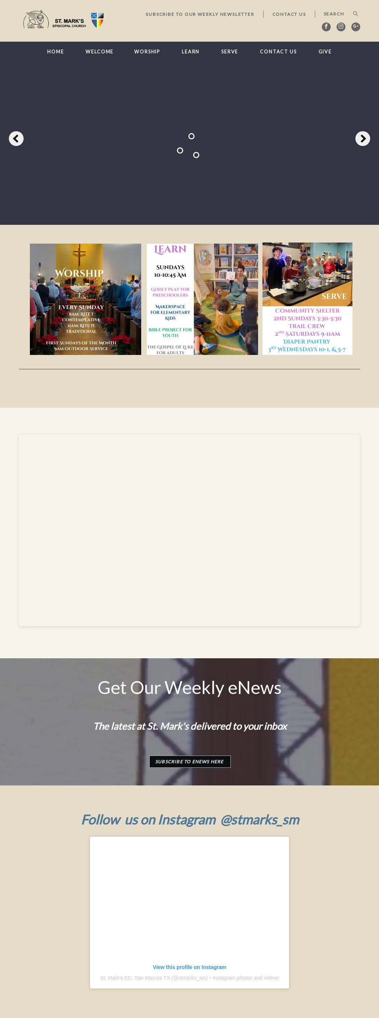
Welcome (100, 52)
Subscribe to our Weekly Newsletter (200, 14)
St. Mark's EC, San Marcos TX (135, 978)
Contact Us (289, 14)
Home (55, 52)
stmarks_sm (192, 978)
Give (325, 52)
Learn (190, 52)
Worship (147, 52)
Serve (229, 52)
